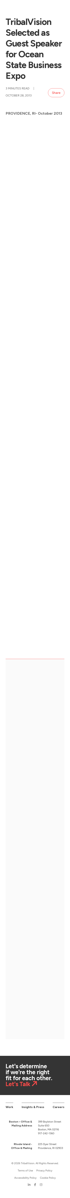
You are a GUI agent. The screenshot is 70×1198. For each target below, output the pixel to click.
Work (9, 1107)
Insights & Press (33, 1107)
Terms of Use (25, 1170)
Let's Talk (18, 1084)
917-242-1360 (46, 1133)
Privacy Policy (44, 1170)
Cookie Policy (48, 1177)
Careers (58, 1107)
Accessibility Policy (25, 1177)
